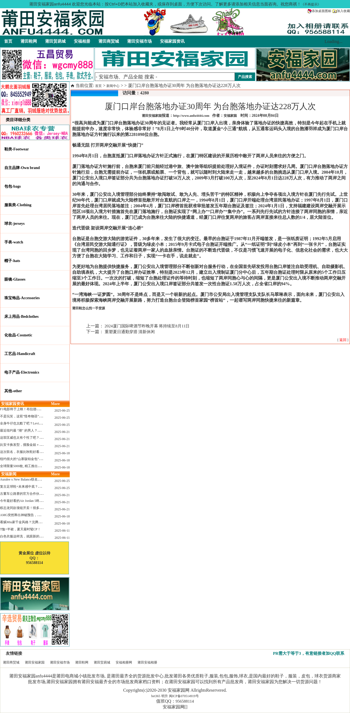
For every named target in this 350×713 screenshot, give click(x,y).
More (55, 404)
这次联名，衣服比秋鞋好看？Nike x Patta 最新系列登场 (39, 452)
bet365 (155, 696)
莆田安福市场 (139, 41)
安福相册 (82, 41)
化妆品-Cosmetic (18, 335)
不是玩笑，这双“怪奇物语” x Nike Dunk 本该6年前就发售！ (43, 416)
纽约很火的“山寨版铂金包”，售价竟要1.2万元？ (34, 459)
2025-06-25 (62, 410)
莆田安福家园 (35, 662)
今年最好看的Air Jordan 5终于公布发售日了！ (33, 501)
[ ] (342, 340)
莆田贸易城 (55, 41)
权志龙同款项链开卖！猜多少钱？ (24, 508)
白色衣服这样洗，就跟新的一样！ (24, 536)
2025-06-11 (62, 530)
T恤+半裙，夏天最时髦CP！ (20, 529)
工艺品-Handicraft (19, 354)
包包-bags (12, 186)
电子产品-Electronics (21, 372)
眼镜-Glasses (14, 279)
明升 (164, 696)
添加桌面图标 (319, 11)
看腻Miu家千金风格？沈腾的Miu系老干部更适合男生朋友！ (43, 522)
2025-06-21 (62, 432)
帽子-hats (12, 261)
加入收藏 (341, 11)
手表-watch (13, 242)
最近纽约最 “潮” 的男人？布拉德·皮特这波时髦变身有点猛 (42, 430)
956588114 (185, 701)
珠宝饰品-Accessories (22, 298)
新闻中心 (112, 86)
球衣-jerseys (14, 224)
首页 (8, 41)
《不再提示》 (311, 4)
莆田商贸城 (108, 41)
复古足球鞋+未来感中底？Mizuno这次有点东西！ (35, 486)
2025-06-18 (62, 453)
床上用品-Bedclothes (21, 317)
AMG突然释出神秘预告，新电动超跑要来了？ (33, 515)
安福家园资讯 (172, 41)
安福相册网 (124, 662)
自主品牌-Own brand (22, 168)
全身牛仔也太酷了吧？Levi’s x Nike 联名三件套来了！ (39, 423)
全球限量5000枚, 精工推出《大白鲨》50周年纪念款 (37, 466)
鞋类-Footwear (16, 149)
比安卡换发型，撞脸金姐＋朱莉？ (24, 445)
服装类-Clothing (17, 205)
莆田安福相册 (147, 662)
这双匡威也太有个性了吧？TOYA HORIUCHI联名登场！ (40, 438)
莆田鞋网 (29, 41)
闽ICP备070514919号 (184, 696)
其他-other (13, 391)
